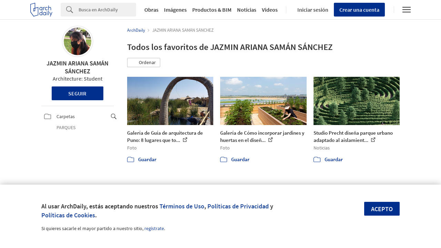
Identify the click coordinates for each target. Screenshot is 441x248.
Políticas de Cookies (68, 215)
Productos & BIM (212, 9)
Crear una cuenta (359, 9)
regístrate (154, 228)
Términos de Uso (182, 206)
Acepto (382, 209)
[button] (143, 63)
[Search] (107, 10)
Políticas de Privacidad (238, 206)
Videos (270, 9)
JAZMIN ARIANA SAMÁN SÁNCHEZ (78, 67)
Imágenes (175, 9)
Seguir (77, 93)
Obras (151, 9)
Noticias (246, 9)
